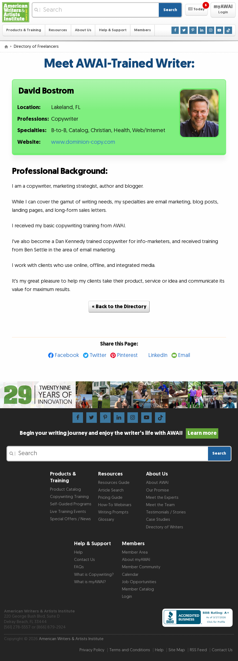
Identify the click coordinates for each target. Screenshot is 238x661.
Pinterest (127, 355)
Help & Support (113, 30)
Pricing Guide (110, 497)
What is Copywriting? (94, 574)
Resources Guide (114, 482)
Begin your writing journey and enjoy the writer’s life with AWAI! (119, 433)
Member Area (135, 552)
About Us (83, 30)
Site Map (176, 650)
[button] (196, 10)
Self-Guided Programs (70, 504)
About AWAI (157, 482)
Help (78, 552)
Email (184, 355)
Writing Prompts (113, 512)
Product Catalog (65, 489)
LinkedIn (157, 355)
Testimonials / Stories (166, 512)
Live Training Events (68, 511)
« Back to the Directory (119, 306)
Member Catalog (138, 589)
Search (170, 9)
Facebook (67, 355)
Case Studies (158, 519)
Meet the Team (160, 504)
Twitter (98, 355)
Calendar (130, 574)
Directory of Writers (164, 527)
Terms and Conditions (129, 650)
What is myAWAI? (90, 582)
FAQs (79, 567)
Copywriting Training (69, 496)
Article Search (111, 490)
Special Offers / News (70, 519)
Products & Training (23, 30)
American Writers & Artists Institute (71, 638)
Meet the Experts (162, 497)
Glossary (106, 519)
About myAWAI (136, 559)
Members (142, 30)
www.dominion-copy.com (83, 142)
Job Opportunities (139, 582)
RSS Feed (198, 650)
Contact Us (84, 559)
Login (127, 596)
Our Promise (157, 490)
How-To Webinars (114, 504)
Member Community (141, 567)
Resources (58, 30)
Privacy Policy (92, 650)
